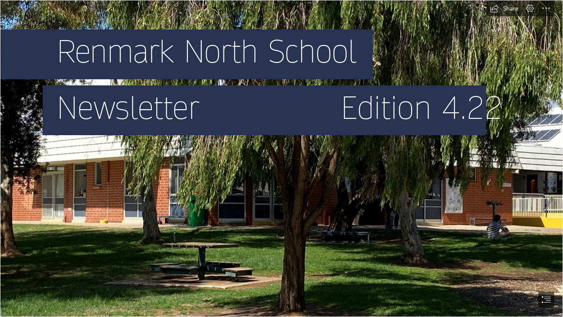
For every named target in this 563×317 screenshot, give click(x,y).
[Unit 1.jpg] (281, 158)
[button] (504, 8)
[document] (281, 158)
